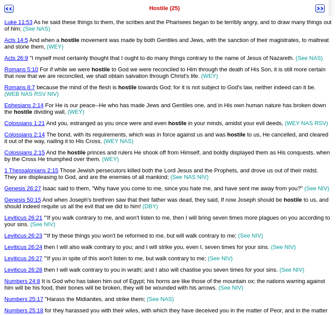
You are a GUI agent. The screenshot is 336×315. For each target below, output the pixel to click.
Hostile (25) (164, 8)
